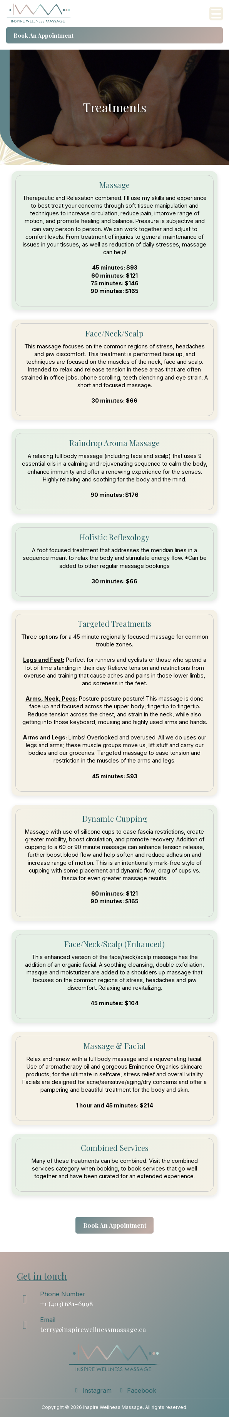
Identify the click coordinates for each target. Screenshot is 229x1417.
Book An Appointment (43, 35)
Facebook (137, 1390)
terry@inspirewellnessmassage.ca (93, 1329)
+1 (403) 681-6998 (66, 1303)
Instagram (92, 1390)
